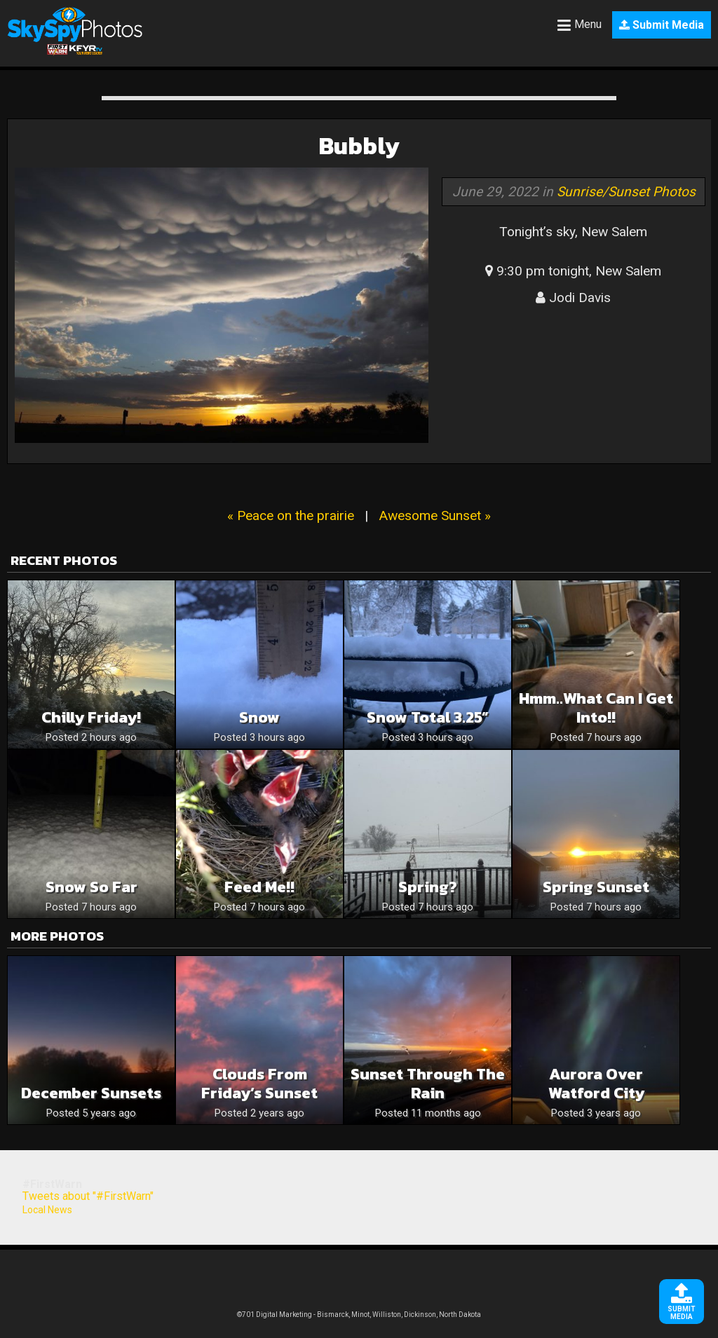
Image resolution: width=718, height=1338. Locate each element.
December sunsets (91, 1093)
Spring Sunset (596, 887)
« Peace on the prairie (290, 515)
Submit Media (661, 25)
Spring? (427, 887)
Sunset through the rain (428, 1084)
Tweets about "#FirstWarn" (88, 1196)
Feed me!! (259, 887)
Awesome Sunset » (435, 515)
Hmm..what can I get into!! (596, 708)
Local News (47, 1209)
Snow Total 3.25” (428, 717)
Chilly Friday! (91, 717)
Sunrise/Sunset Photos (626, 192)
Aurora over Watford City (596, 1084)
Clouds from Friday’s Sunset (259, 1084)
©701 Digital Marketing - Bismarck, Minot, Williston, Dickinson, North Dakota (359, 1314)
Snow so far (91, 887)
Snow (259, 717)
